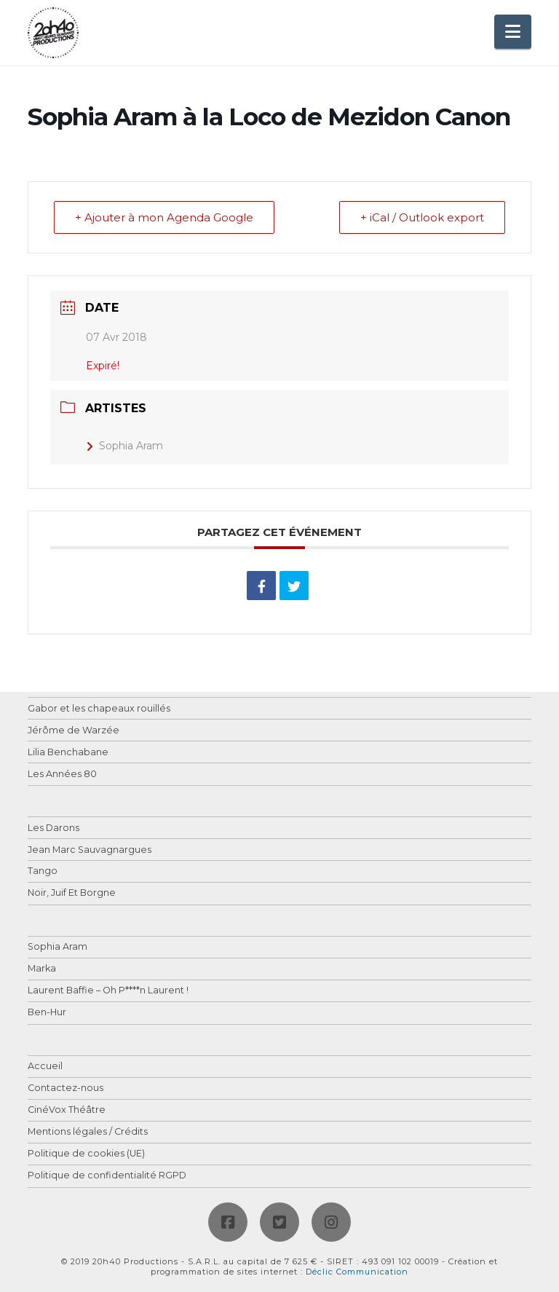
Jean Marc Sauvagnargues (89, 850)
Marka (42, 969)
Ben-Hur (47, 1012)
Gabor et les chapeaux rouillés (99, 709)
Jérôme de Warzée (73, 731)
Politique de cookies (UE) (86, 1154)
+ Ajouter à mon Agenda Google (164, 217)
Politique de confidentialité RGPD (107, 1176)
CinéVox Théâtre (67, 1110)
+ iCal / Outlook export (422, 217)
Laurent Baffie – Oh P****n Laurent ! (108, 991)
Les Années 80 (62, 774)
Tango (43, 871)
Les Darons (53, 828)
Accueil (45, 1066)
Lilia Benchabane (68, 752)
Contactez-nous (65, 1088)
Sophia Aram (124, 445)
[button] (512, 32)
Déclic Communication (357, 1272)
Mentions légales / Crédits (88, 1132)
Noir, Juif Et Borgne (72, 893)
